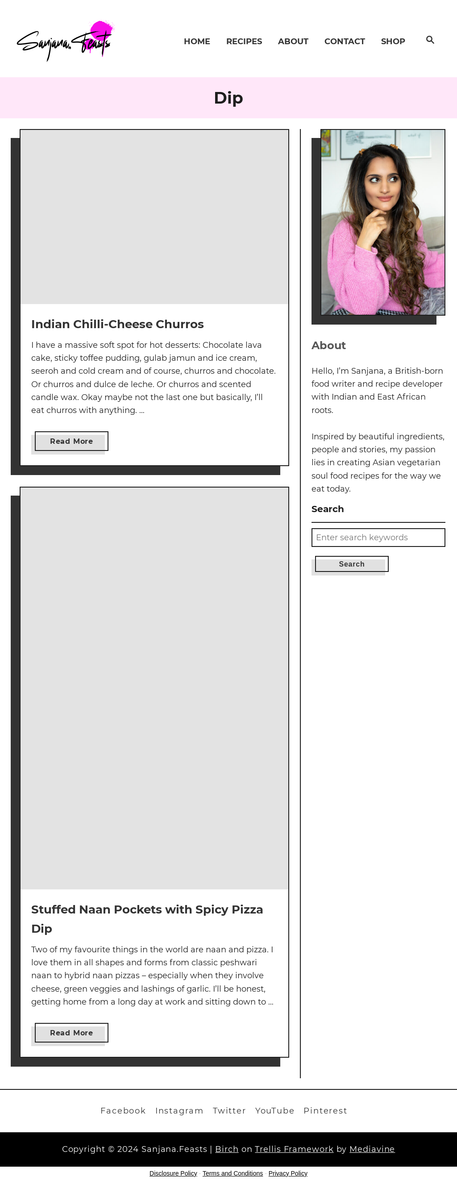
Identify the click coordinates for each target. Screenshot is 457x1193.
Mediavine (372, 1149)
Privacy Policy (288, 1173)
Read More (74, 443)
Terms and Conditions (233, 1173)
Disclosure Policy (173, 1173)
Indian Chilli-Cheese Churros (117, 324)
